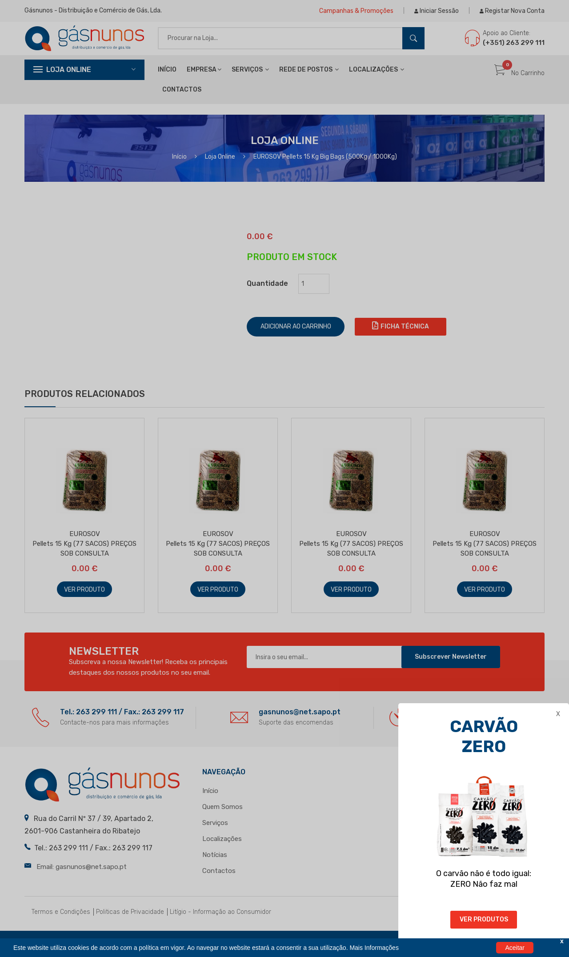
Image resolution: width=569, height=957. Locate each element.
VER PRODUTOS (484, 919)
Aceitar (515, 947)
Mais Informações (373, 947)
